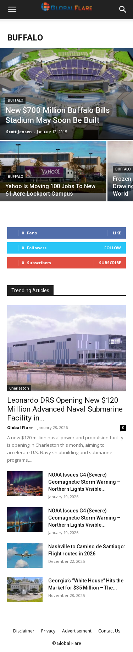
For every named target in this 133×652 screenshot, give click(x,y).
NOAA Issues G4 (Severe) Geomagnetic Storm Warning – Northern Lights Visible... (84, 482)
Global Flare (20, 427)
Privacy (48, 631)
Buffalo (15, 100)
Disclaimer (23, 631)
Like (117, 232)
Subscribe (110, 262)
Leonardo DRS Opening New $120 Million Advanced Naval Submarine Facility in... (65, 409)
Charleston (19, 388)
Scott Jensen (19, 131)
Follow (112, 247)
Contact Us (109, 631)
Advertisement (77, 631)
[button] (12, 9)
